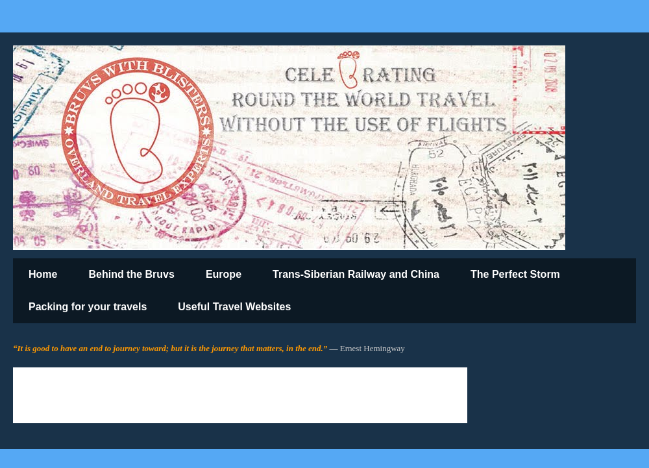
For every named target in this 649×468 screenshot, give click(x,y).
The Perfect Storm (515, 274)
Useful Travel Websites (234, 306)
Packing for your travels (88, 306)
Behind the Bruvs (131, 274)
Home (43, 274)
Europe (223, 274)
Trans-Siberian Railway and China (356, 274)
